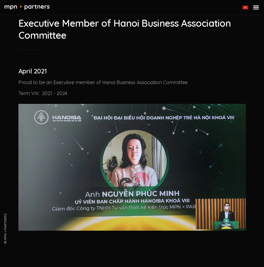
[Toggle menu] (256, 7)
